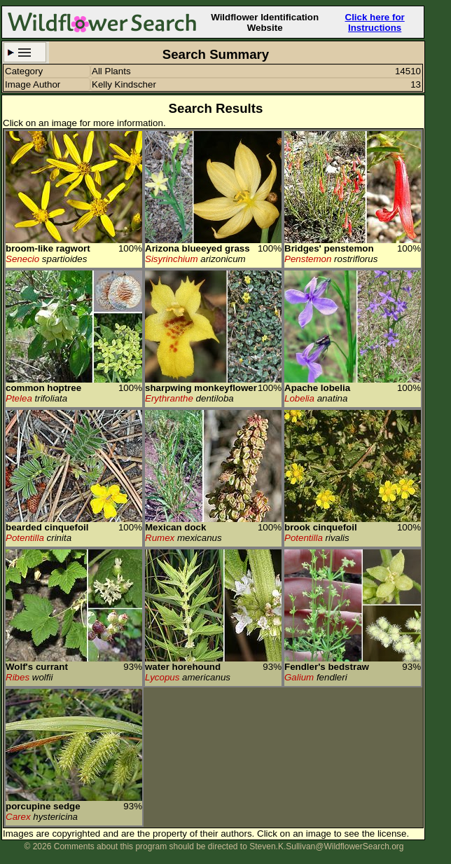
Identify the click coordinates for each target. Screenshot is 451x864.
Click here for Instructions (375, 22)
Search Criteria (25, 52)
